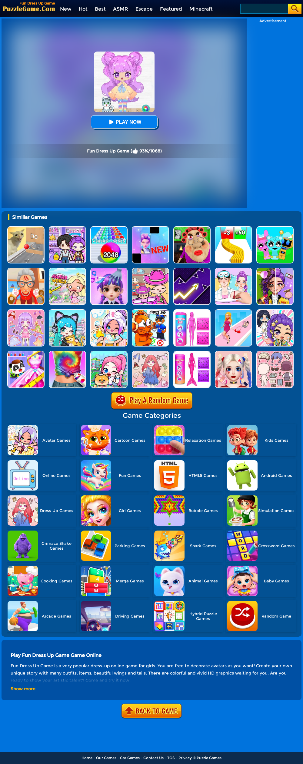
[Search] (263, 9)
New (66, 9)
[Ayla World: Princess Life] (275, 311)
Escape (144, 9)
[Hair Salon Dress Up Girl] (109, 270)
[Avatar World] (150, 270)
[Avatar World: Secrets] (67, 228)
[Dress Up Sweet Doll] (150, 353)
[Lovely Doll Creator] (26, 311)
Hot (83, 9)
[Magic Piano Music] (150, 228)
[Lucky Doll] (275, 353)
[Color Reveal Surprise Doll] (192, 311)
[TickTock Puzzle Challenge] (26, 228)
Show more (23, 689)
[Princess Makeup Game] (233, 353)
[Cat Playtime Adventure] (26, 270)
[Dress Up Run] (233, 311)
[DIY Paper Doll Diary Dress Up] (233, 270)
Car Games (130, 758)
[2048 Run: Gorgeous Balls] (109, 228)
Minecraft (201, 9)
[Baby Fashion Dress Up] (26, 353)
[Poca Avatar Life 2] (67, 311)
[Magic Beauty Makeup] (275, 270)
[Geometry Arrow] (192, 270)
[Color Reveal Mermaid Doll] (192, 353)
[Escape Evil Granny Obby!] (192, 228)
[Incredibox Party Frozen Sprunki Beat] (275, 228)
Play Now (124, 122)
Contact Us (153, 758)
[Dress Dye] (67, 353)
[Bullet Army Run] (233, 228)
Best (100, 9)
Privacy (185, 758)
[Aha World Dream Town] (109, 311)
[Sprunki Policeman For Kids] (150, 311)
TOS (171, 758)
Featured (171, 9)
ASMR (120, 9)
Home (87, 758)
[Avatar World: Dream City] (109, 353)
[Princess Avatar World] (67, 270)
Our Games (106, 758)
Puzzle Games (209, 758)
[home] (29, 8)
